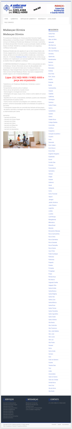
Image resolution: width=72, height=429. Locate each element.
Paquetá (51, 262)
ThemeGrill (54, 424)
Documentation (65, 424)
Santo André (52, 317)
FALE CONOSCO (9, 22)
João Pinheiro (53, 205)
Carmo (50, 108)
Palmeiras (51, 259)
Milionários (52, 222)
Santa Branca (52, 291)
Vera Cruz (51, 385)
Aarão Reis (52, 33)
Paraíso (51, 265)
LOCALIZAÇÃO (52, 19)
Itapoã (50, 196)
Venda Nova (52, 382)
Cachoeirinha (52, 88)
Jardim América (53, 202)
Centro (50, 116)
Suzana (51, 362)
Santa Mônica (52, 302)
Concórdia (51, 125)
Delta (50, 139)
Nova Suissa (52, 248)
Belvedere (51, 68)
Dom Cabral (52, 145)
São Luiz (51, 339)
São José (51, 334)
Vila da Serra (52, 388)
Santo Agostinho (53, 314)
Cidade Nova (52, 119)
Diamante (51, 142)
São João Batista (54, 331)
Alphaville (51, 42)
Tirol (50, 368)
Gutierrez (51, 182)
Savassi (51, 345)
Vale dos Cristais (53, 379)
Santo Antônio (53, 319)
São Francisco (53, 328)
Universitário (52, 374)
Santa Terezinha (53, 311)
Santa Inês (52, 297)
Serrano (51, 354)
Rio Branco (52, 279)
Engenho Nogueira (54, 154)
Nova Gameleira (53, 239)
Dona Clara (52, 151)
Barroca (51, 65)
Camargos (52, 99)
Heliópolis (51, 188)
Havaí (50, 185)
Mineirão (51, 228)
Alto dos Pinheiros (54, 51)
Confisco (51, 128)
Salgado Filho (52, 285)
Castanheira (52, 111)
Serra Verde (52, 351)
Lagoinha (51, 208)
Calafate (51, 94)
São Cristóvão (53, 325)
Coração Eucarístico (54, 134)
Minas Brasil (52, 225)
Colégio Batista (53, 122)
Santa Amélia (52, 288)
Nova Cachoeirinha (54, 234)
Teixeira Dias (52, 365)
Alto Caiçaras (52, 48)
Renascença (52, 277)
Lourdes (51, 214)
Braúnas (51, 82)
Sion (50, 357)
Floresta (51, 165)
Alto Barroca (52, 45)
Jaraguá (51, 199)
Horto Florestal (53, 194)
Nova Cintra (52, 236)
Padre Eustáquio (53, 254)
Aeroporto (51, 36)
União (50, 371)
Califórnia (51, 96)
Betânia (51, 71)
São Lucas (52, 337)
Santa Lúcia (52, 299)
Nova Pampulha (53, 245)
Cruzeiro (51, 136)
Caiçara (51, 91)
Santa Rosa (52, 305)
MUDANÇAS (41, 19)
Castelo (51, 114)
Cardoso (51, 102)
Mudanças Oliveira (21, 57)
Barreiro (51, 62)
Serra (50, 348)
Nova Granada (53, 242)
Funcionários (52, 168)
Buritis (50, 85)
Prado (50, 274)
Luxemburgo (52, 216)
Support (59, 424)
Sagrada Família (53, 282)
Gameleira (51, 171)
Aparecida (51, 56)
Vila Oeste (51, 391)
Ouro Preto (52, 251)
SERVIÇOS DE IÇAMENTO (28, 19)
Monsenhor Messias (54, 231)
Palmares (51, 257)
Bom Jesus (52, 76)
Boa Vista (51, 74)
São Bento (52, 322)
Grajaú (50, 176)
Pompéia (51, 268)
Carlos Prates (52, 105)
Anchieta (51, 53)
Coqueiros (51, 131)
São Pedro (52, 342)
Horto (50, 191)
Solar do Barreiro (53, 359)
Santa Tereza (52, 308)
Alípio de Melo (53, 39)
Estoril (50, 159)
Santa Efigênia (53, 294)
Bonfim (51, 79)
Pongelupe (52, 271)
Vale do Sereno (53, 377)
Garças (51, 174)
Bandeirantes (52, 59)
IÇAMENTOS (14, 19)
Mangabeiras (52, 219)
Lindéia (51, 211)
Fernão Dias (52, 162)
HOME (6, 19)
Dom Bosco (52, 148)
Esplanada (51, 156)
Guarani (51, 179)
